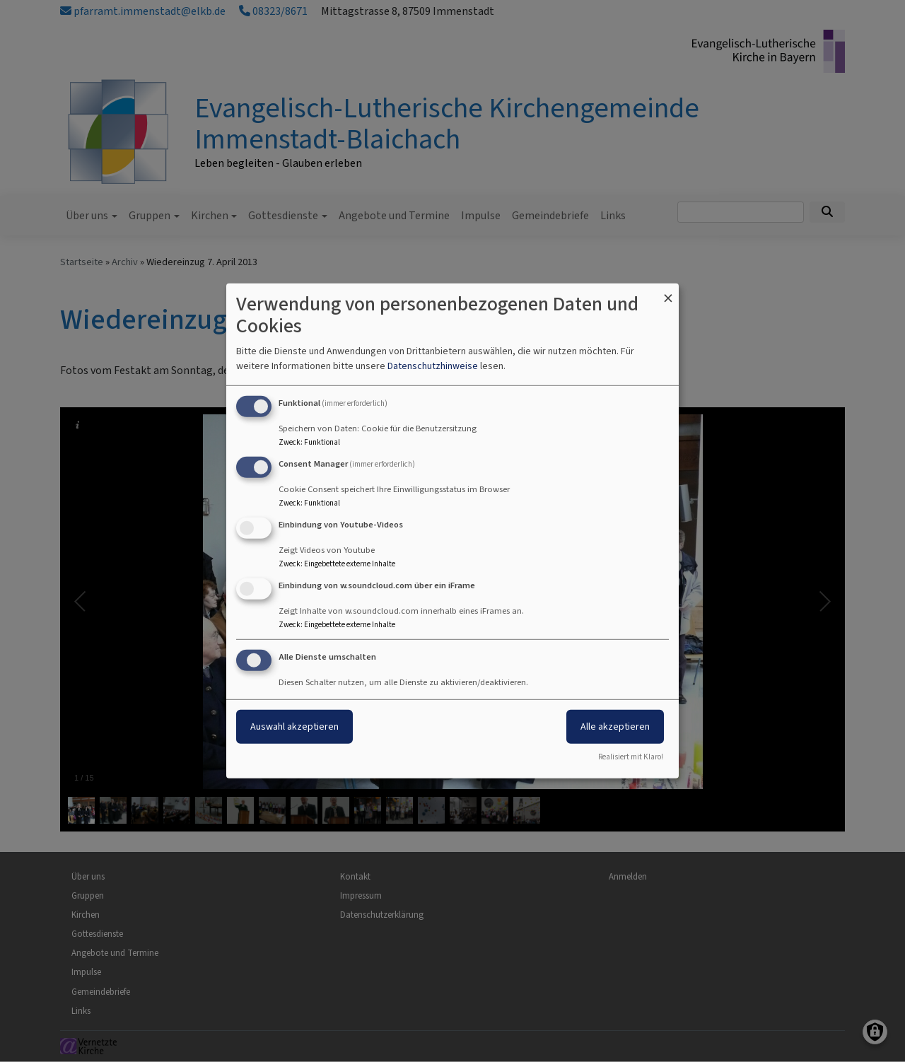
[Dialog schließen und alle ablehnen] (668, 292)
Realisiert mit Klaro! (630, 757)
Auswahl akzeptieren (294, 726)
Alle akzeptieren (615, 726)
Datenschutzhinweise (432, 366)
